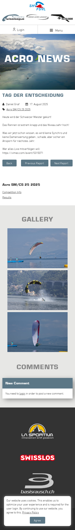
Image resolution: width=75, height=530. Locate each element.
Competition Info (11, 192)
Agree (37, 520)
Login (18, 30)
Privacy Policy (30, 512)
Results (6, 197)
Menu (56, 30)
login (22, 393)
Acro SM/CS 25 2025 (18, 109)
